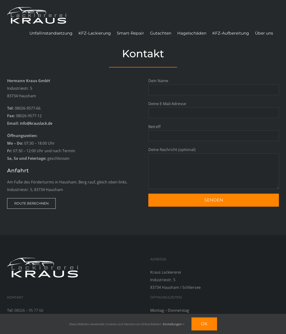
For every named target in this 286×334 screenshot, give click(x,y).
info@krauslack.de (36, 123)
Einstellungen (173, 324)
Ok (204, 323)
